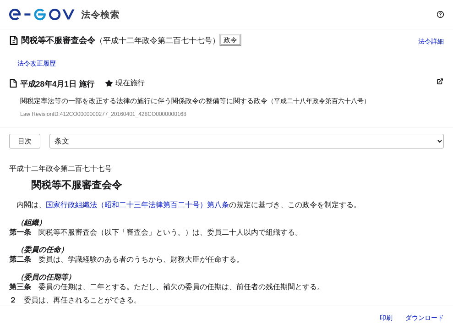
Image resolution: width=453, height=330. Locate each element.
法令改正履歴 (36, 63)
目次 (25, 141)
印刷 (386, 317)
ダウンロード (424, 317)
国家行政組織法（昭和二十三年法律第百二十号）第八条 (137, 205)
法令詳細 (431, 41)
